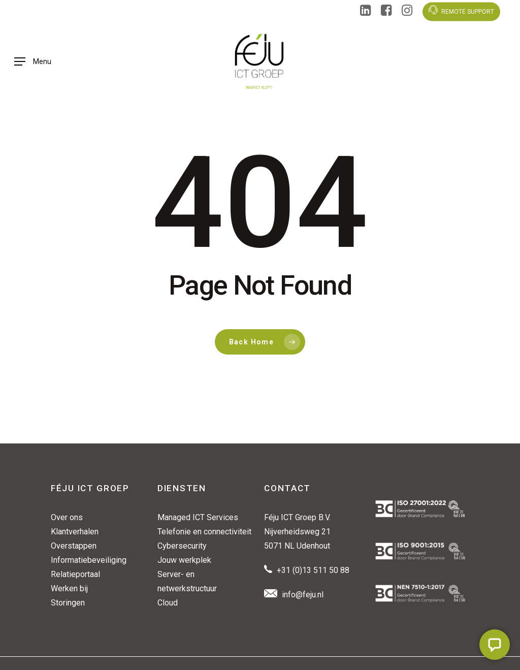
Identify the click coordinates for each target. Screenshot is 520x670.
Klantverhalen (75, 531)
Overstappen (73, 546)
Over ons (67, 517)
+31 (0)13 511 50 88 (313, 570)
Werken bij (69, 588)
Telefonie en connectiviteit (204, 531)
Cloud (167, 603)
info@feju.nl (302, 594)
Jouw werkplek (184, 560)
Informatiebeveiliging (88, 560)
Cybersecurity (182, 546)
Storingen (68, 603)
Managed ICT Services (197, 517)
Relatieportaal (75, 574)
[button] (32, 61)
